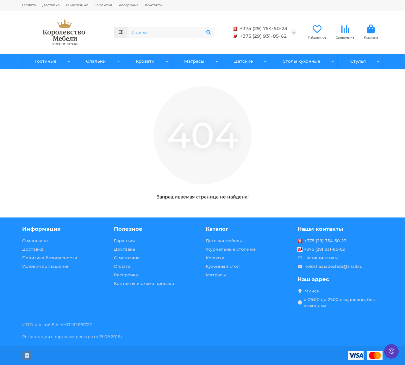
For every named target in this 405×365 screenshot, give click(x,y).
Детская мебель (224, 240)
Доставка (51, 5)
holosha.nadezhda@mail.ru (333, 266)
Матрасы (194, 61)
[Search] (171, 32)
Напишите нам (321, 257)
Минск (311, 290)
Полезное (128, 229)
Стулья (358, 61)
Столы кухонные (301, 61)
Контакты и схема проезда (144, 283)
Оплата (29, 5)
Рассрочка (129, 5)
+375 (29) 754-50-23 (259, 28)
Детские (243, 61)
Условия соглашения (46, 266)
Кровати (145, 61)
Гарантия (103, 5)
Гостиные (45, 61)
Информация (41, 229)
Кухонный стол (223, 266)
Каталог (217, 229)
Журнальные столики (230, 249)
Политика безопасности (49, 257)
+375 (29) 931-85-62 (259, 36)
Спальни (96, 61)
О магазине (77, 5)
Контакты (154, 5)
